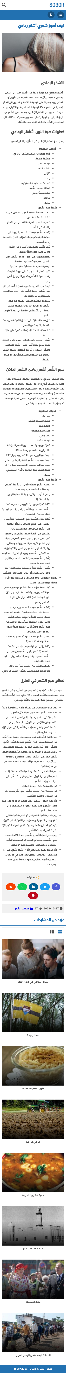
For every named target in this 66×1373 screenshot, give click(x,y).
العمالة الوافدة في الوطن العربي (33, 1355)
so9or (56, 5)
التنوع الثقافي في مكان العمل (33, 982)
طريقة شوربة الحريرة (33, 1195)
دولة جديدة (33, 1035)
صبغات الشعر (22, 908)
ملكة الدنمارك (33, 1302)
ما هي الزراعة (33, 1142)
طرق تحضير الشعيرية (33, 1088)
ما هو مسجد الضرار (33, 1248)
